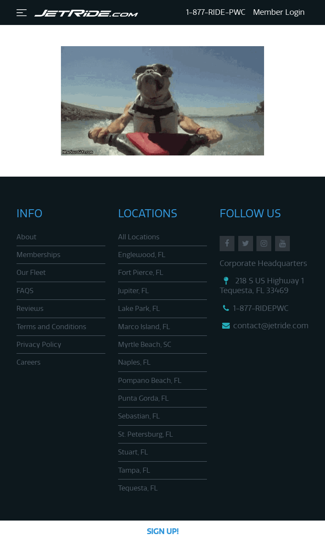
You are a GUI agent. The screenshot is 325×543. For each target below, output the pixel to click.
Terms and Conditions (51, 327)
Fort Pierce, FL (140, 273)
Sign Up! (163, 531)
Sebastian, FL (139, 416)
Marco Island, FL (144, 327)
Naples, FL (134, 362)
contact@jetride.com (264, 325)
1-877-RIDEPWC (254, 308)
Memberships (39, 255)
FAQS (25, 291)
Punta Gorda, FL (143, 398)
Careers (29, 362)
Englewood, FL (141, 255)
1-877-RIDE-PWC (215, 12)
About (26, 237)
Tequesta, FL (138, 488)
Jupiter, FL (133, 291)
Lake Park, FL (139, 309)
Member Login (279, 12)
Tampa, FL (134, 470)
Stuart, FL (133, 452)
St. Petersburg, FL (145, 434)
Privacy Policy (39, 345)
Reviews (30, 309)
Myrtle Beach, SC (144, 345)
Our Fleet (31, 273)
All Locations (139, 237)
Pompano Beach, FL (150, 381)
